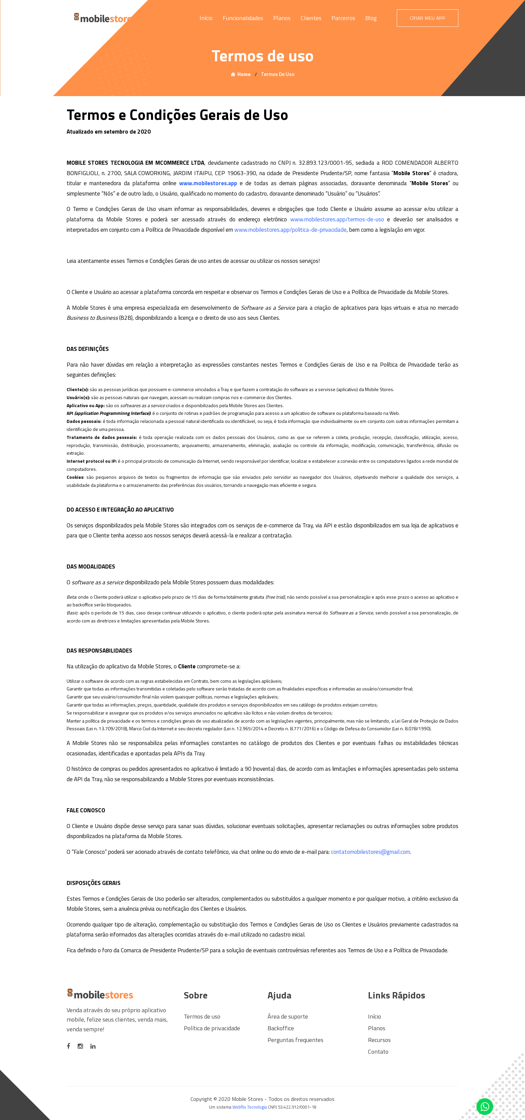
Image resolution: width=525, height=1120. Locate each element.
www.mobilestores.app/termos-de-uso (337, 219)
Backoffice (281, 1028)
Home (244, 74)
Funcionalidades (243, 17)
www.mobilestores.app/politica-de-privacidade (290, 229)
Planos (282, 17)
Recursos (379, 1039)
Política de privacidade (212, 1028)
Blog (371, 17)
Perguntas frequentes (295, 1039)
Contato (378, 1051)
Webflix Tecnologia (249, 1107)
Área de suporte (288, 1016)
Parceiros (343, 17)
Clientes (311, 17)
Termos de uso (202, 1016)
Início (206, 17)
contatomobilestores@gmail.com (370, 851)
